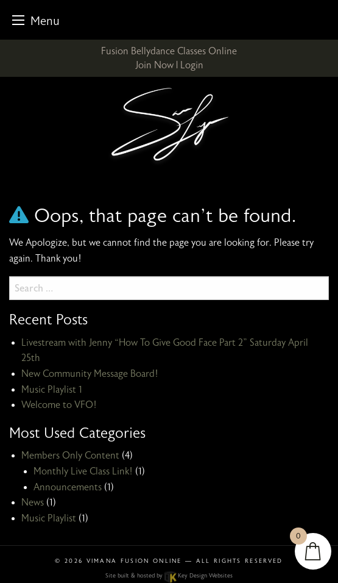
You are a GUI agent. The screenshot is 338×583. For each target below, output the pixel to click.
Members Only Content (70, 455)
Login (191, 65)
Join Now (154, 65)
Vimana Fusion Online (134, 561)
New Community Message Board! (89, 373)
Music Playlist (48, 518)
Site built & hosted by (169, 575)
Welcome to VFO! (59, 404)
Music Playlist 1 (51, 389)
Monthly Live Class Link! (83, 471)
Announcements (67, 487)
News (32, 502)
